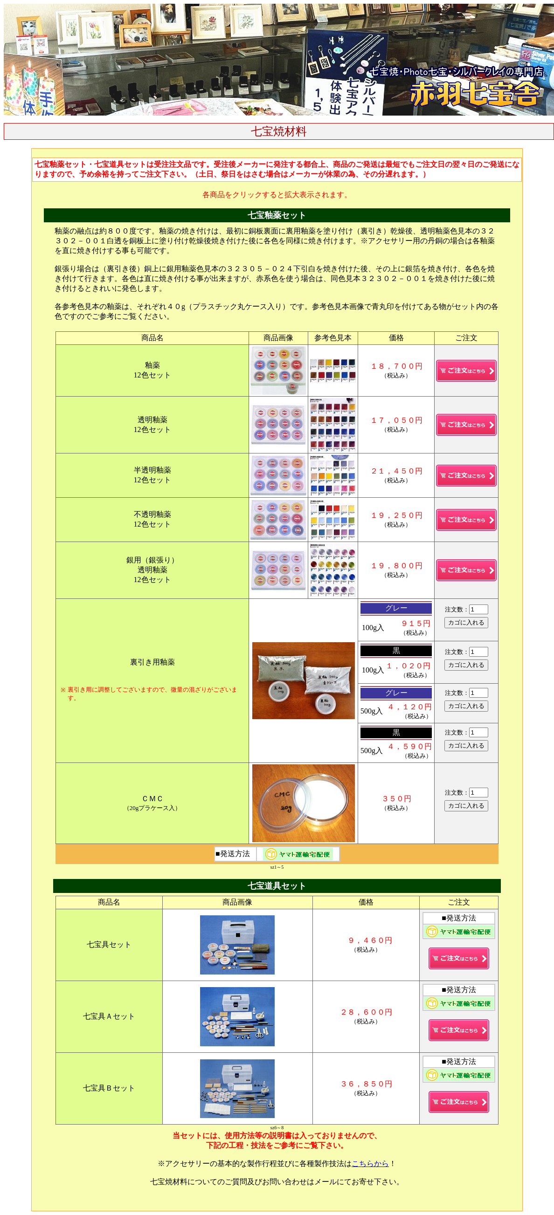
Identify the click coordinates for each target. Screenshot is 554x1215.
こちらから (370, 1163)
